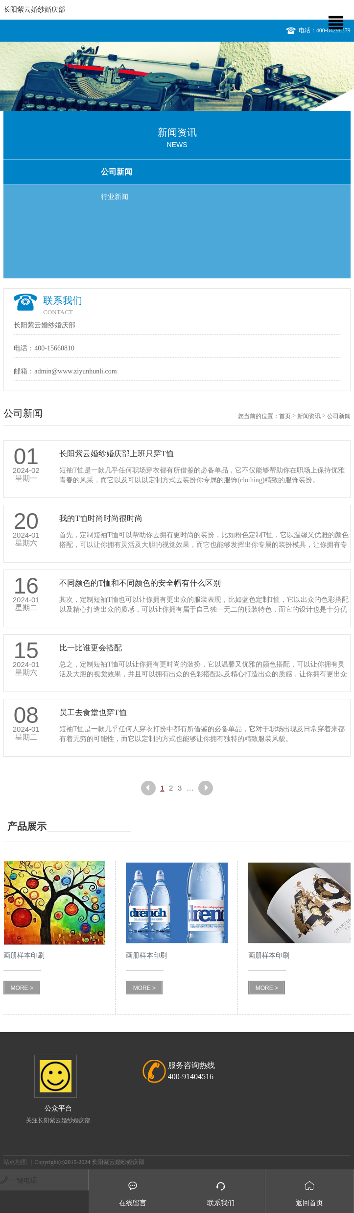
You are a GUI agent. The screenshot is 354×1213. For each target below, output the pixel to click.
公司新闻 (116, 172)
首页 (285, 416)
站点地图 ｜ (18, 1162)
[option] (177, 76)
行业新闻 (114, 196)
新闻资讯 (309, 416)
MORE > (22, 988)
